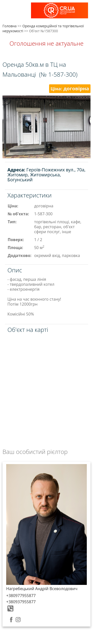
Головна (9, 26)
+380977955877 (21, 595)
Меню (9, 11)
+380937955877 (21, 601)
